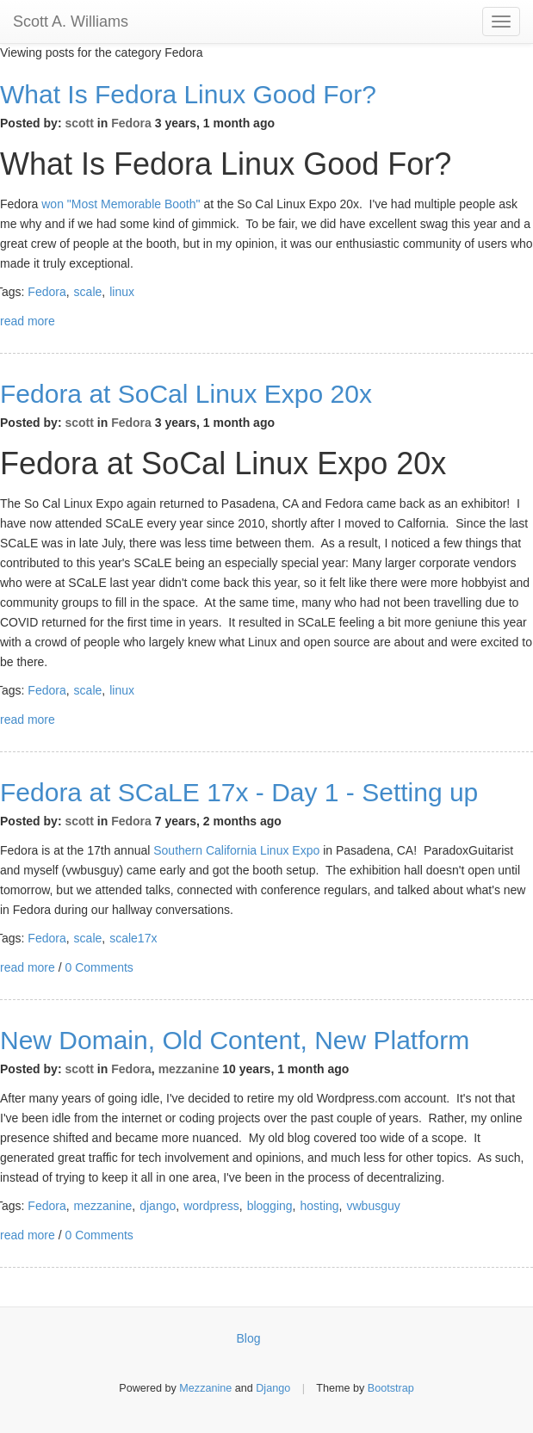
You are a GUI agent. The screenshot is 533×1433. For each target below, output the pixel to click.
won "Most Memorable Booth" (120, 204)
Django (273, 1388)
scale (88, 292)
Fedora (131, 123)
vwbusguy (373, 1206)
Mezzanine (205, 1388)
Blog (249, 1338)
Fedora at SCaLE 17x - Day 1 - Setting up (239, 792)
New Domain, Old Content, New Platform (234, 1040)
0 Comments (99, 967)
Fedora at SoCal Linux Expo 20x (186, 394)
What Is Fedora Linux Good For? (188, 94)
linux (121, 292)
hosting (319, 1206)
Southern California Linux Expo (236, 850)
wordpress (211, 1206)
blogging (270, 1206)
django (157, 1206)
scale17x (133, 938)
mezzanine (189, 1069)
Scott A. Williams (70, 21)
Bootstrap (391, 1388)
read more (27, 321)
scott (79, 123)
